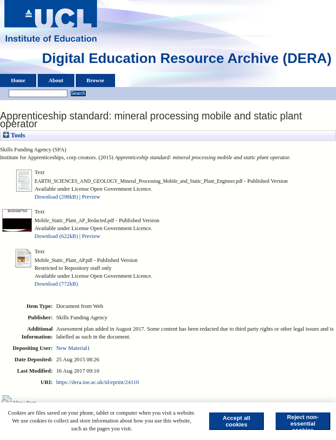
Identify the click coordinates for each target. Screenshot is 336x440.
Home (18, 80)
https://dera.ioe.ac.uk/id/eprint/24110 (97, 382)
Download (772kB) (56, 284)
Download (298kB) (56, 197)
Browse (95, 80)
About (56, 80)
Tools (14, 135)
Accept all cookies (236, 421)
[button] (6, 402)
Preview (91, 197)
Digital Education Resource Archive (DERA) (187, 60)
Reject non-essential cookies (303, 422)
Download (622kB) (56, 236)
